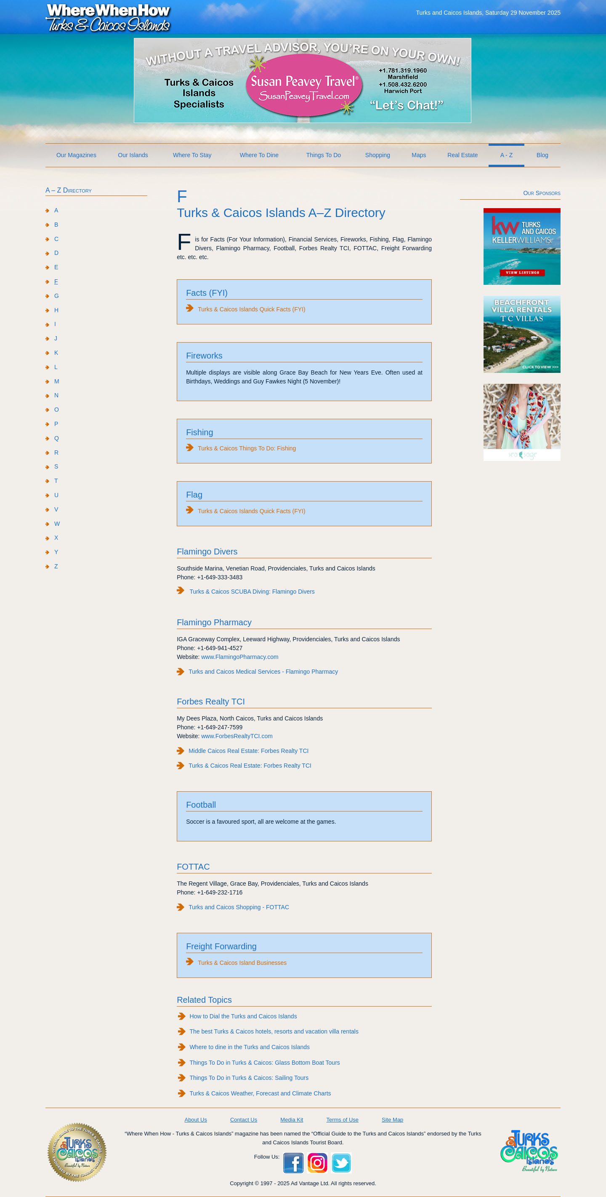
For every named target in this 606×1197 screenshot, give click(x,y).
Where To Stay (192, 155)
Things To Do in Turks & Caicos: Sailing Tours (248, 1077)
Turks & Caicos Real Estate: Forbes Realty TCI (250, 765)
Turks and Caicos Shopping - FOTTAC (239, 907)
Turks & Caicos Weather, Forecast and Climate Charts (260, 1093)
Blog (542, 155)
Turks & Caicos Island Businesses (242, 962)
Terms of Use (342, 1120)
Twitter (341, 1162)
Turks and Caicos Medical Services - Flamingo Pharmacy (263, 671)
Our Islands (133, 155)
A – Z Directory (68, 190)
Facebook (293, 1162)
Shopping (377, 155)
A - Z (506, 155)
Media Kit (291, 1120)
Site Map (392, 1120)
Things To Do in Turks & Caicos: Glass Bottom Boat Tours (264, 1062)
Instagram (317, 1162)
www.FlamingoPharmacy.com (239, 656)
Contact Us (243, 1120)
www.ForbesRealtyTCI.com (237, 736)
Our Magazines (76, 155)
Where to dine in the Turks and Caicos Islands (249, 1047)
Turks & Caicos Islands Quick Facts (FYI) (251, 309)
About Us (195, 1120)
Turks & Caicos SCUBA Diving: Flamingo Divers (251, 591)
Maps (419, 155)
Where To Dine (259, 155)
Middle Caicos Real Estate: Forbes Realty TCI (248, 750)
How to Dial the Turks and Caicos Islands (243, 1016)
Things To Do (323, 155)
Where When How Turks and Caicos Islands (108, 17)
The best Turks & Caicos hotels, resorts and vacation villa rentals (274, 1031)
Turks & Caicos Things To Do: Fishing (247, 448)
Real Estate (462, 155)
